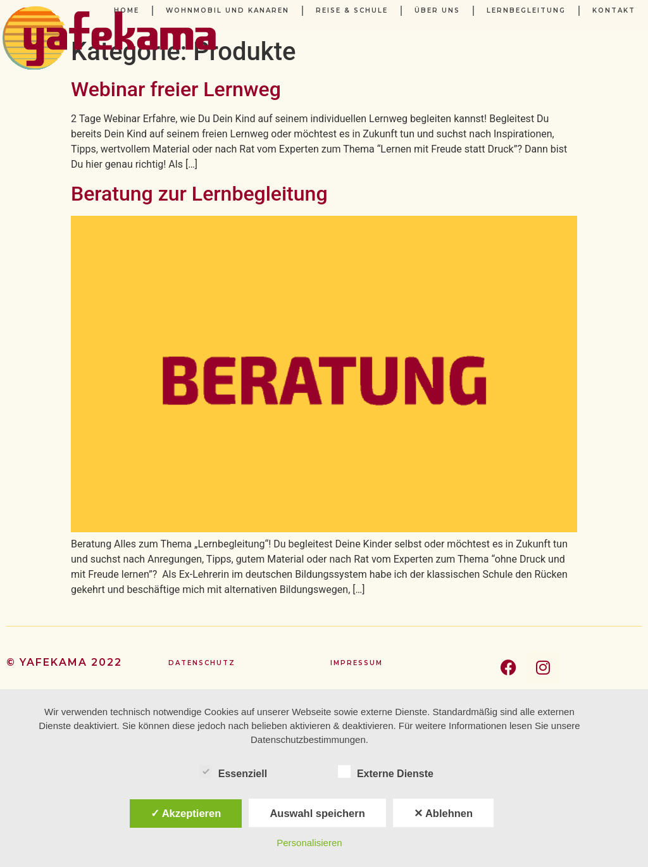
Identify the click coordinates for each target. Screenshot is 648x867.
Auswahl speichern (317, 813)
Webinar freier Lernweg (176, 89)
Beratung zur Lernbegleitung (199, 194)
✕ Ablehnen (443, 813)
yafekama (53, 662)
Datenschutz (201, 663)
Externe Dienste (385, 771)
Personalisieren (309, 842)
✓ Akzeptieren (186, 813)
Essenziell (233, 771)
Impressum (356, 663)
